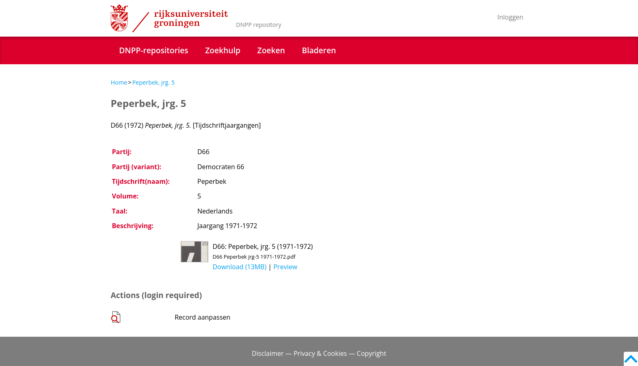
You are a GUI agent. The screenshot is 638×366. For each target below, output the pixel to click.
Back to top (631, 359)
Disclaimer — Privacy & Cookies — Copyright (319, 353)
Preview (285, 266)
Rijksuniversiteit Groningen (169, 18)
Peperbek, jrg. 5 (153, 82)
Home (119, 82)
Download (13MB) (239, 266)
